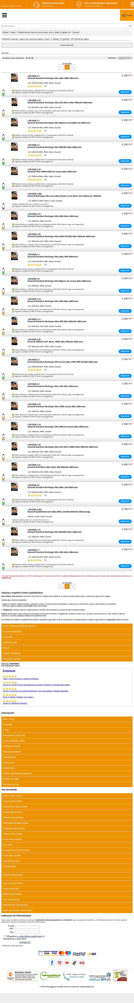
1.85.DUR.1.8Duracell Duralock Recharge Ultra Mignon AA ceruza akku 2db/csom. (59, 280)
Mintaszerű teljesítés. (67, 702)
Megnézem (125, 92)
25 (29, 58)
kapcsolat (111, 620)
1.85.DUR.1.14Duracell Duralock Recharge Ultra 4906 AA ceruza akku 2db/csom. (58, 425)
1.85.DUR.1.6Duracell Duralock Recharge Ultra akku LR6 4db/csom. (53, 486)
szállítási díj (6, 578)
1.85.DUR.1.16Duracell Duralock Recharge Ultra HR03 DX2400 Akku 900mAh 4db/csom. (61, 235)
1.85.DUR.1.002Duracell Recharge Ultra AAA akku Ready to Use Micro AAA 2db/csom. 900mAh (64, 195)
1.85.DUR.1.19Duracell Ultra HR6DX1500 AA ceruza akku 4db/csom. (52, 170)
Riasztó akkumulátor (13, 875)
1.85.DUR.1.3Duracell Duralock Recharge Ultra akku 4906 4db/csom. (53, 77)
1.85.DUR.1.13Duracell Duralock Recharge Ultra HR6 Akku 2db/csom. (53, 300)
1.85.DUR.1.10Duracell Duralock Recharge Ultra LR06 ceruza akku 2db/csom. (57, 405)
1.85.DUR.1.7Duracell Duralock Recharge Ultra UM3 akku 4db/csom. (53, 551)
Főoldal (5, 32)
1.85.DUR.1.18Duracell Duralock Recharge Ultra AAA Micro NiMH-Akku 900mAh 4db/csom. (63, 446)
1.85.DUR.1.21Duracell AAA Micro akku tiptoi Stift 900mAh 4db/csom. (53, 466)
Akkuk (13, 32)
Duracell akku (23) (67, 45)
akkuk (52, 987)
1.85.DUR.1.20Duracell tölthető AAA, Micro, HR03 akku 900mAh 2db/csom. (55, 340)
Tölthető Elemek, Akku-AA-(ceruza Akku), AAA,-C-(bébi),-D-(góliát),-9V (44, 32)
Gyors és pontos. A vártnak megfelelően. (67, 677)
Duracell (76, 32)
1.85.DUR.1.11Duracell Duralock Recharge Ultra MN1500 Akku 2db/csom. (55, 531)
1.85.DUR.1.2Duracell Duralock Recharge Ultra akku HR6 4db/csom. (53, 255)
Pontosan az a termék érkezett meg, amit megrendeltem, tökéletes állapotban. (67, 689)
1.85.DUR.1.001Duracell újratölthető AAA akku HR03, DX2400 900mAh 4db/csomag (59, 510)
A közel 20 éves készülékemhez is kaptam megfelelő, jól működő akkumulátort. (67, 683)
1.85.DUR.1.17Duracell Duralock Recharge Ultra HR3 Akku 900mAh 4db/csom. (57, 320)
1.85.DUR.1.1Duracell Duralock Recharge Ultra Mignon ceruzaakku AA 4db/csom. (59, 121)
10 (27, 58)
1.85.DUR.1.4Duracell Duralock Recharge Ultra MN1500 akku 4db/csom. (55, 146)
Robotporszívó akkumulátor (16, 850)
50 (32, 58)
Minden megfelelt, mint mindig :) (67, 695)
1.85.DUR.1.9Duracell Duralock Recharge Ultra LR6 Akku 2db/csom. (53, 385)
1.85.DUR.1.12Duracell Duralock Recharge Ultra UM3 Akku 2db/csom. (53, 215)
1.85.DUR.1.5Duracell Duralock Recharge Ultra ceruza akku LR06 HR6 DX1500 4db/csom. (63, 361)
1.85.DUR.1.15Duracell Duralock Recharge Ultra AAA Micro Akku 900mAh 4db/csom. (60, 101)
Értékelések (9, 671)
